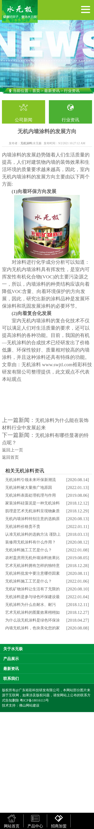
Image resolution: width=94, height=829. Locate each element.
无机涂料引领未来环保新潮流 (30, 480)
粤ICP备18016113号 (34, 700)
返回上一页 (12, 450)
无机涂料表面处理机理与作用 (30, 495)
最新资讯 (52, 91)
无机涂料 (26, 143)
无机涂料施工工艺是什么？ (28, 550)
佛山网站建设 (29, 705)
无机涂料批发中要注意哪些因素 (32, 573)
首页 (36, 91)
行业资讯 (70, 119)
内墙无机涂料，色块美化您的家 (32, 628)
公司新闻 (23, 119)
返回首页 (10, 457)
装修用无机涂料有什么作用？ (30, 542)
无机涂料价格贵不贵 (22, 526)
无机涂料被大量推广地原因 (28, 487)
